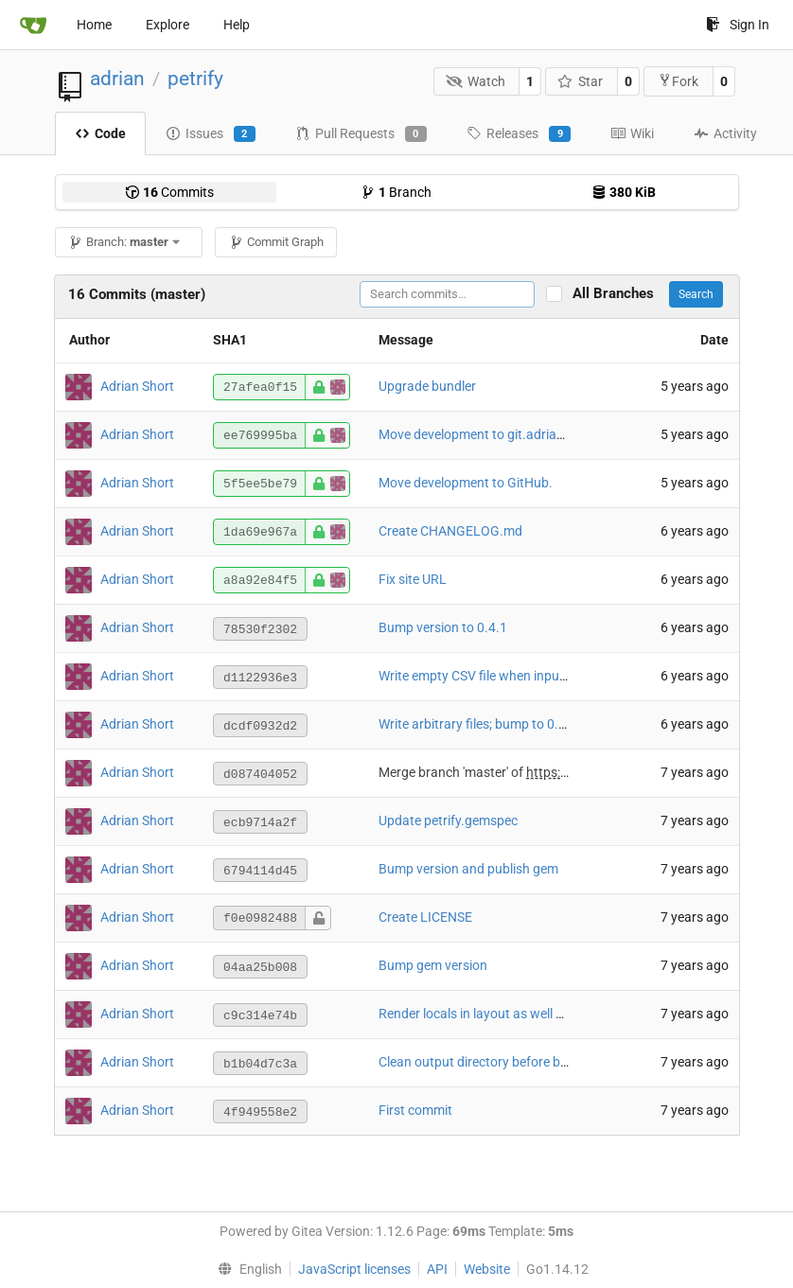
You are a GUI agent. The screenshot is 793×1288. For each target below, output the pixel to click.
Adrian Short (137, 386)
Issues (211, 134)
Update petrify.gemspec (448, 820)
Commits (169, 192)
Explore (167, 24)
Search (696, 294)
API (437, 1269)
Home (94, 24)
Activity (725, 133)
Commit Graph (276, 242)
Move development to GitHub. (466, 482)
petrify (195, 78)
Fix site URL (413, 579)
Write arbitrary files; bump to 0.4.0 (478, 724)
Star (580, 81)
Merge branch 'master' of (452, 772)
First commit (415, 1110)
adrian (117, 78)
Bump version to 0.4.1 (443, 627)
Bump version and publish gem (468, 868)
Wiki (632, 133)
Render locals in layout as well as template (502, 1013)
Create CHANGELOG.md (450, 530)
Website (487, 1269)
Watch (475, 81)
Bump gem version (433, 965)
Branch (396, 192)
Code (100, 133)
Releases (519, 134)
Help (236, 24)
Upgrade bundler (427, 386)
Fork (678, 81)
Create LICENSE (425, 917)
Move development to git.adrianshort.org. (501, 434)
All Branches (619, 294)
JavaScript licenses (354, 1269)
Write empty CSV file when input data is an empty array (538, 675)
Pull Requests (361, 134)
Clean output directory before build (480, 1061)
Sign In (737, 24)
